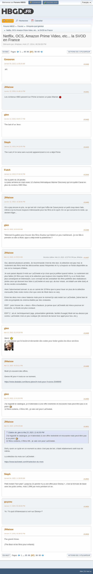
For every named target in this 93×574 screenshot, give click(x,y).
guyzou (8, 501)
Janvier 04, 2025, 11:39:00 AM (14, 478)
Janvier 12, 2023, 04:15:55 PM (14, 146)
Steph (7, 142)
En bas (5, 51)
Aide (81, 571)
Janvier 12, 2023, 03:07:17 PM (14, 118)
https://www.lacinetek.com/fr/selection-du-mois (23, 461)
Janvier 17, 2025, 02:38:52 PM (14, 533)
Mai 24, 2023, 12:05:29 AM (13, 426)
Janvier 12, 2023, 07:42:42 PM (14, 174)
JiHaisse (8, 87)
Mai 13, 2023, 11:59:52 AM (13, 257)
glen (6, 114)
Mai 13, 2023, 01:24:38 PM (13, 332)
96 (28, 51)
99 (38, 51)
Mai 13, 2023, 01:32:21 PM (13, 365)
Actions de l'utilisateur (79, 51)
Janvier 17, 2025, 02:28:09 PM (14, 506)
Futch (7, 169)
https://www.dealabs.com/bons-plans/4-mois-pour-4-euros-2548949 (32, 381)
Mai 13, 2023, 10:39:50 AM (13, 229)
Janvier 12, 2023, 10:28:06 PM (14, 201)
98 (36, 51)
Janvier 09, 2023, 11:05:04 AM (14, 63)
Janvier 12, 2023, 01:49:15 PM (14, 91)
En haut (6, 555)
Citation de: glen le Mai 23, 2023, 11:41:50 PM (26, 432)
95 (25, 51)
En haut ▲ (88, 571)
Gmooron (9, 59)
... (23, 51)
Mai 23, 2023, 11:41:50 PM (13, 398)
